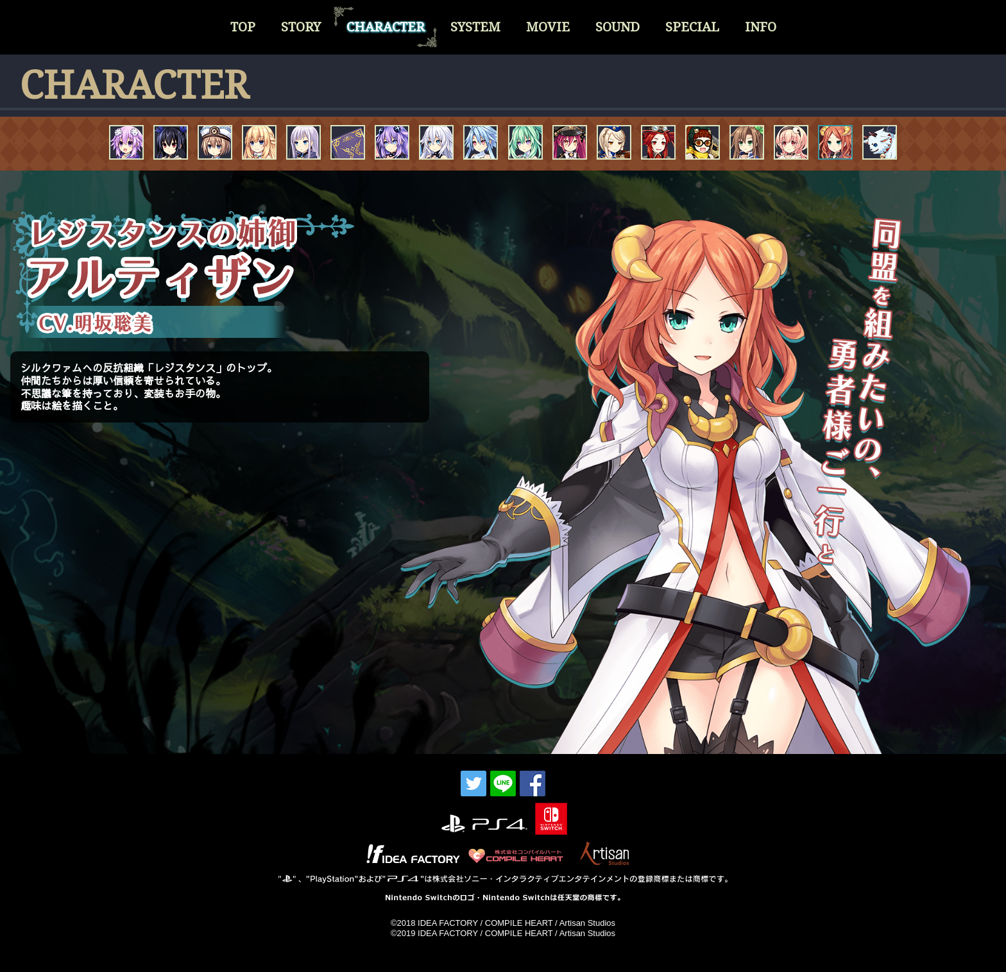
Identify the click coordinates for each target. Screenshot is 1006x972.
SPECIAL (692, 26)
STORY (301, 26)
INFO (760, 26)
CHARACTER (385, 26)
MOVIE (548, 26)
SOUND (617, 26)
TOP (242, 26)
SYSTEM (475, 26)
